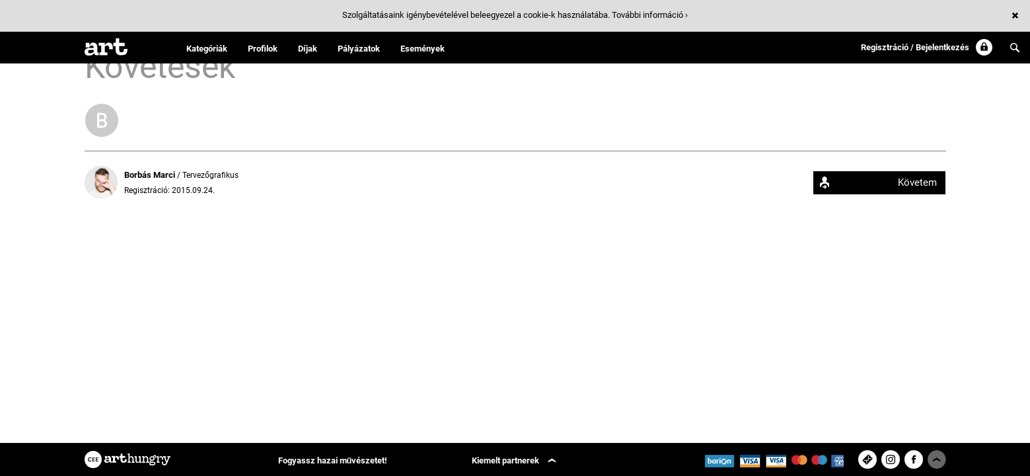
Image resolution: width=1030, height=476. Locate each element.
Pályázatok (359, 49)
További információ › (650, 15)
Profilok (262, 49)
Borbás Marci (150, 175)
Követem (917, 182)
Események (422, 49)
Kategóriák (206, 49)
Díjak (307, 49)
